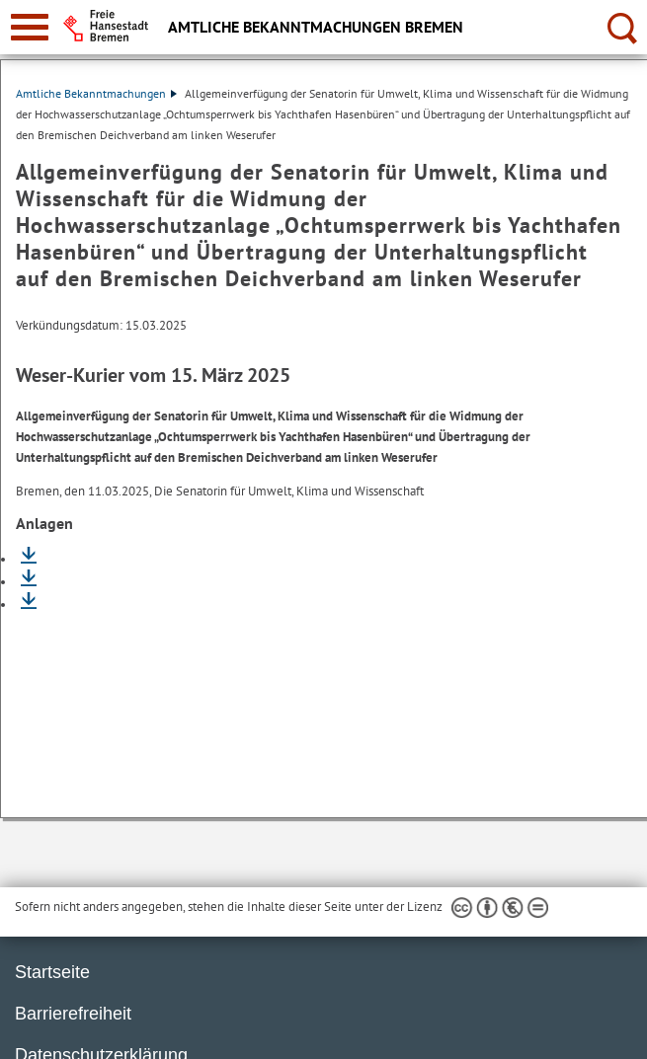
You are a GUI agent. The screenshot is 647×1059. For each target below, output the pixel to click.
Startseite (52, 972)
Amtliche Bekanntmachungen (96, 93)
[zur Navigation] (29, 27)
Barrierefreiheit (73, 1013)
